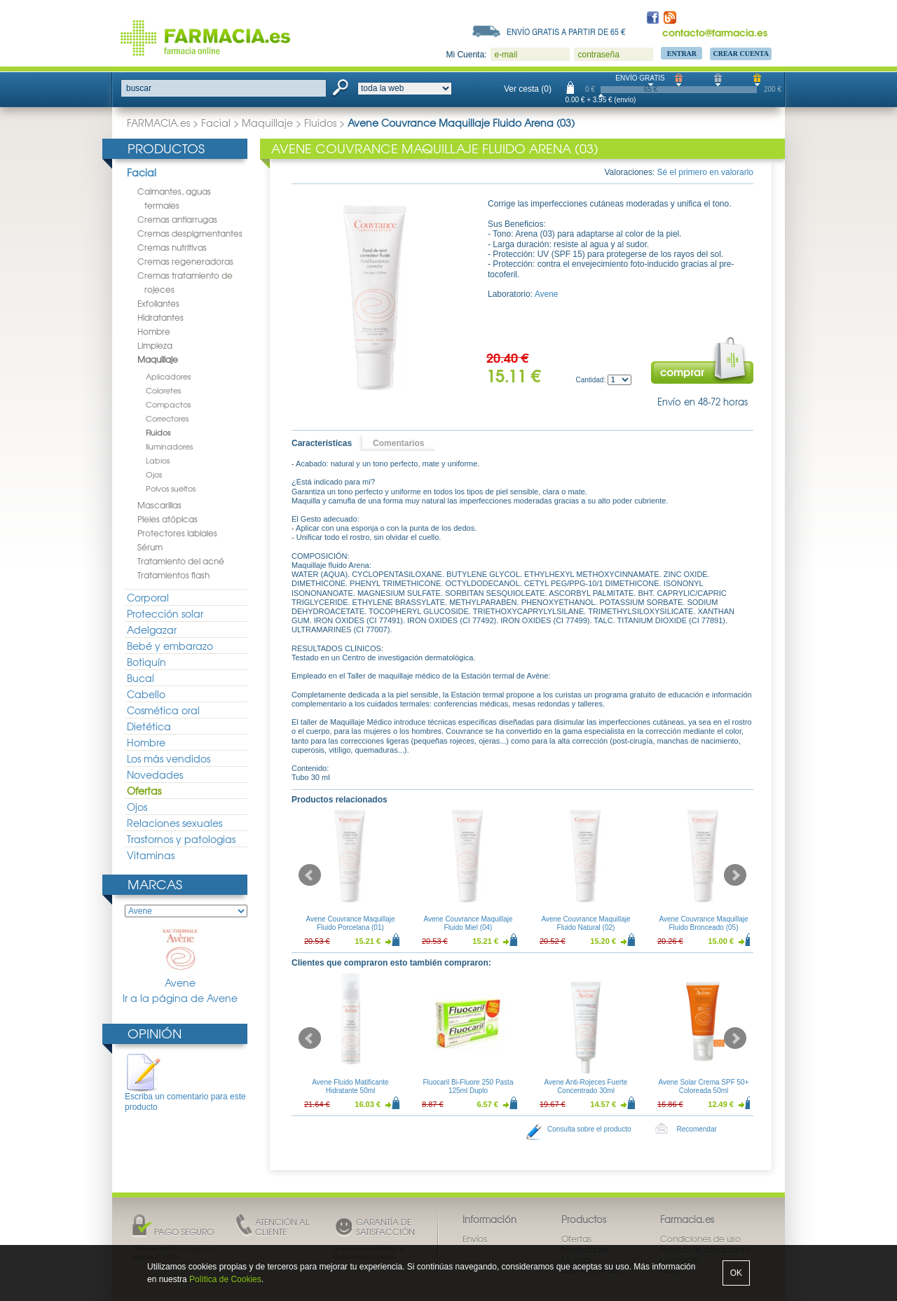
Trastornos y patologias (181, 839)
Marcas (155, 884)
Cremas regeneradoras (185, 261)
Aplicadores (168, 376)
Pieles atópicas (167, 519)
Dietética (149, 726)
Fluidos (320, 123)
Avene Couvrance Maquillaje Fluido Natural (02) (585, 923)
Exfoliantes (158, 303)
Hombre (153, 331)
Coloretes (163, 390)
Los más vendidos (168, 758)
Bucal (140, 678)
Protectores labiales (177, 533)
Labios (158, 460)
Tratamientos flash (173, 575)
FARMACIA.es (158, 123)
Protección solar (165, 613)
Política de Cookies (225, 1279)
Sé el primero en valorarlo (705, 172)
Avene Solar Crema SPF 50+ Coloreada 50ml (703, 1086)
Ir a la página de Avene (180, 998)
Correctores (167, 418)
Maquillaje (267, 123)
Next (735, 875)
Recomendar (697, 1129)
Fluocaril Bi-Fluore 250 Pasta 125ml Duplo (468, 1086)
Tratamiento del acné (180, 561)
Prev (310, 875)
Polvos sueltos (171, 488)
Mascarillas (159, 505)
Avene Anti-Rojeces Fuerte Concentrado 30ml (586, 1086)
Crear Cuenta (741, 53)
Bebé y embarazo (170, 646)
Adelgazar (152, 629)
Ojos (154, 474)
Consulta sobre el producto (589, 1129)
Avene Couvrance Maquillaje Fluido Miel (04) (467, 923)
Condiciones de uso (700, 1238)
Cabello (146, 694)
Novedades (155, 774)
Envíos (475, 1238)
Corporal (148, 597)
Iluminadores (169, 446)
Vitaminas (150, 855)
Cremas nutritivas (172, 247)
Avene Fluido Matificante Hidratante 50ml (350, 1086)
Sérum (150, 547)
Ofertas (144, 791)
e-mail (505, 55)
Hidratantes (160, 317)
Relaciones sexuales (174, 823)
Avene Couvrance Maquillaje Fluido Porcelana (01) (350, 923)
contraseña (598, 55)
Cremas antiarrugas (177, 219)
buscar (138, 88)
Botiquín (146, 662)
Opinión (155, 1033)
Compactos (168, 404)
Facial (216, 123)
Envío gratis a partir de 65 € (566, 31)
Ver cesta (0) (528, 89)
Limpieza (154, 345)
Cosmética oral (163, 710)
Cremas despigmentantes (189, 233)
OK (736, 1273)
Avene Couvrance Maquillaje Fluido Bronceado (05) (703, 923)
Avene (180, 958)
